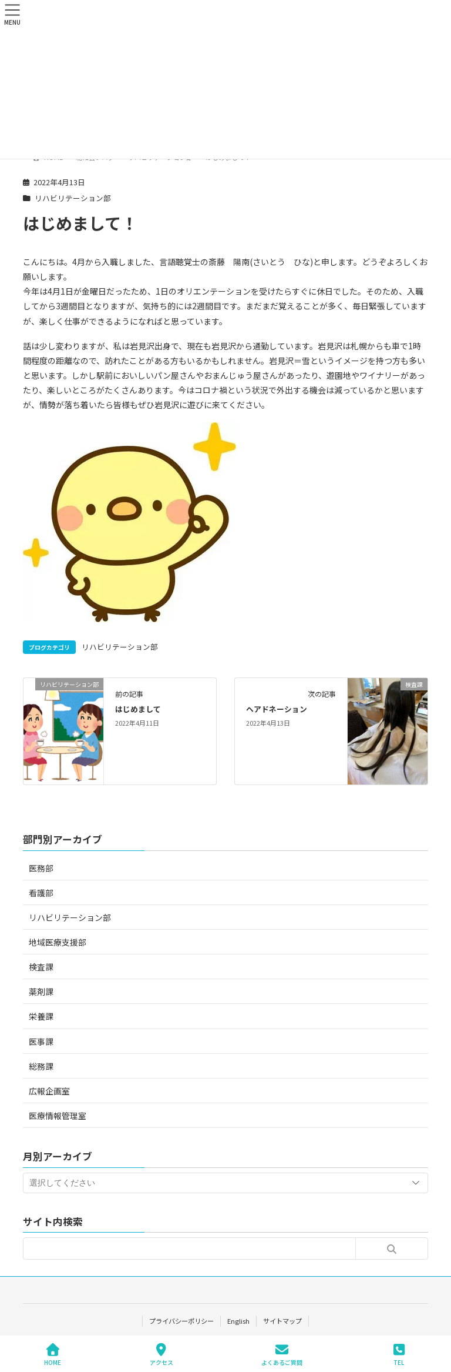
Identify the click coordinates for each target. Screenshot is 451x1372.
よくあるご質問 (281, 1354)
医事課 (41, 1041)
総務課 (41, 1066)
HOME (52, 1354)
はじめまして (138, 709)
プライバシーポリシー (181, 1321)
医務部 (41, 868)
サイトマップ (283, 1321)
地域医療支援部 (57, 942)
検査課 (41, 967)
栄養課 (41, 1016)
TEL (399, 1354)
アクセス (161, 1354)
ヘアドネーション (276, 709)
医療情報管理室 (57, 1115)
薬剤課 (41, 991)
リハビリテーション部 (73, 197)
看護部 (41, 893)
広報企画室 (49, 1091)
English (238, 1321)
